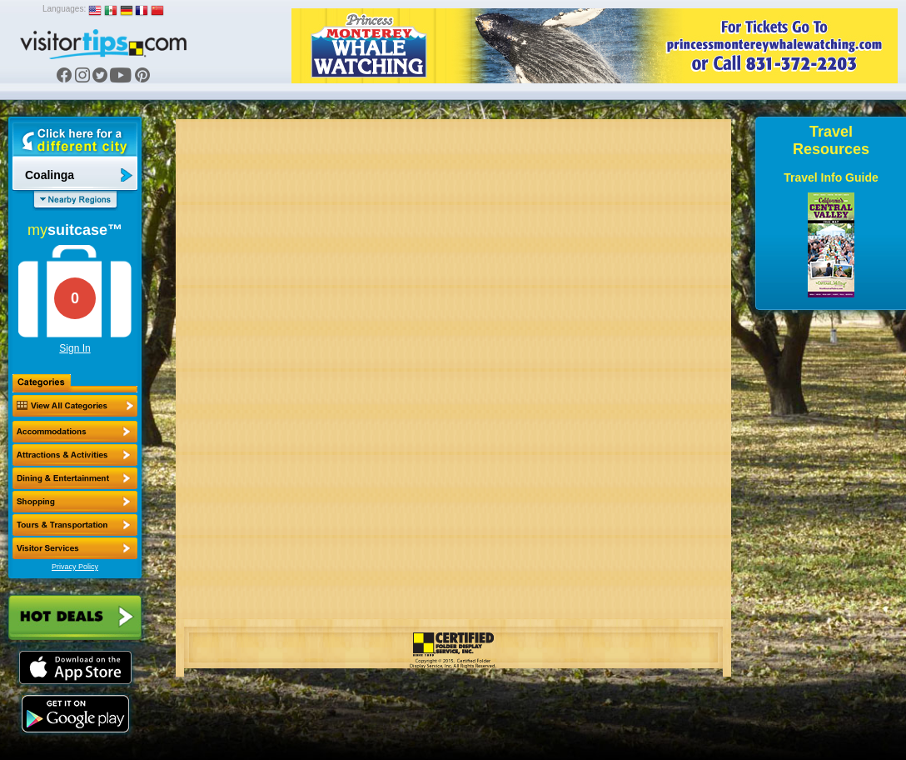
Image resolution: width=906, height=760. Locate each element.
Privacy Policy (75, 566)
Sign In (74, 348)
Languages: (64, 8)
